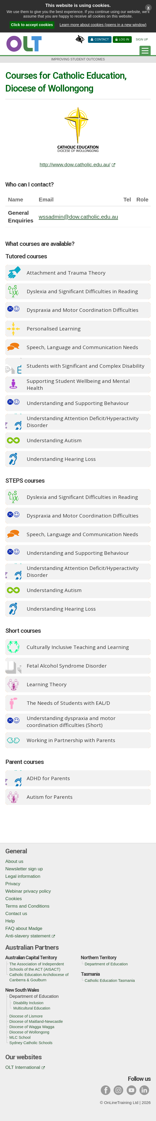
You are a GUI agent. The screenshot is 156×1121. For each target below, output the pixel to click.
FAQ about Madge (23, 928)
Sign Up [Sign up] (142, 39)
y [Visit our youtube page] (131, 1090)
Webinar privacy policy (28, 891)
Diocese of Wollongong (29, 1032)
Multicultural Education (31, 1008)
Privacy (12, 883)
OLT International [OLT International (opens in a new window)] (22, 1067)
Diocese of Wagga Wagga (31, 1027)
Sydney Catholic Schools (31, 1043)
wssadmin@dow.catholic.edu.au (78, 217)
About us (14, 861)
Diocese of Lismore (26, 1016)
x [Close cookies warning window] (148, 7)
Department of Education (106, 964)
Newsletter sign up (24, 868)
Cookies (13, 898)
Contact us (16, 913)
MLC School (20, 1037)
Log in (124, 39)
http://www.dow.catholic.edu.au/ (74, 164)
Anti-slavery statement (27, 935)
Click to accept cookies (32, 25)
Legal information (22, 876)
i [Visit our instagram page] (118, 1090)
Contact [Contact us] (102, 39)
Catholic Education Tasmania (110, 980)
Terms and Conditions (27, 906)
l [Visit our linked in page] (144, 1090)
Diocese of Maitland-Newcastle (36, 1021)
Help (10, 921)
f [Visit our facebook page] (105, 1090)
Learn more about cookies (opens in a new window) (103, 25)
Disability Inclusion (28, 1003)
